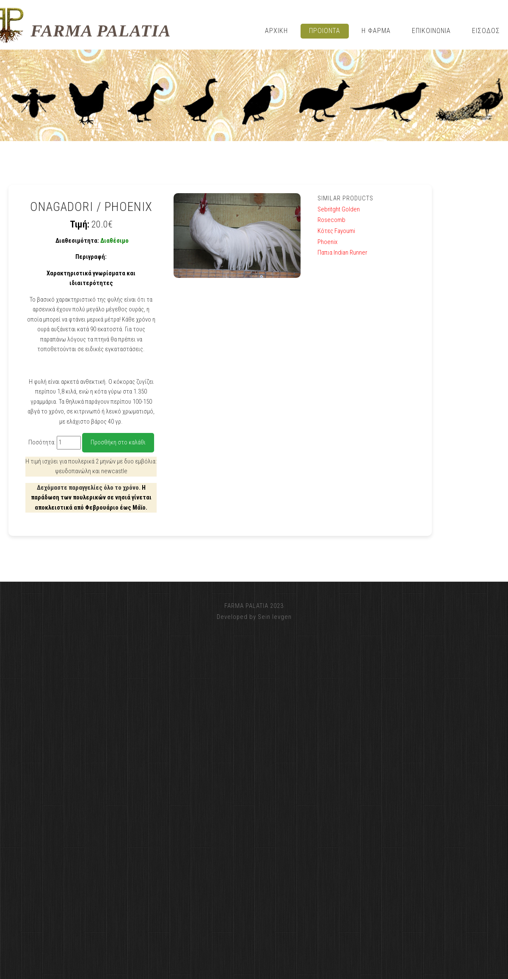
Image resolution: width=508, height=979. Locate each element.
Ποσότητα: (41, 442)
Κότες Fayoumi (336, 231)
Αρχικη (276, 31)
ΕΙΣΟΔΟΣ (486, 31)
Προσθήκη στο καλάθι (118, 442)
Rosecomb (331, 220)
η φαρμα (376, 31)
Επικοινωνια (431, 31)
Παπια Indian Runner (342, 252)
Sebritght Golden (339, 209)
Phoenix (327, 242)
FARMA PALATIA (100, 30)
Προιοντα (325, 31)
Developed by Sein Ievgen (254, 617)
